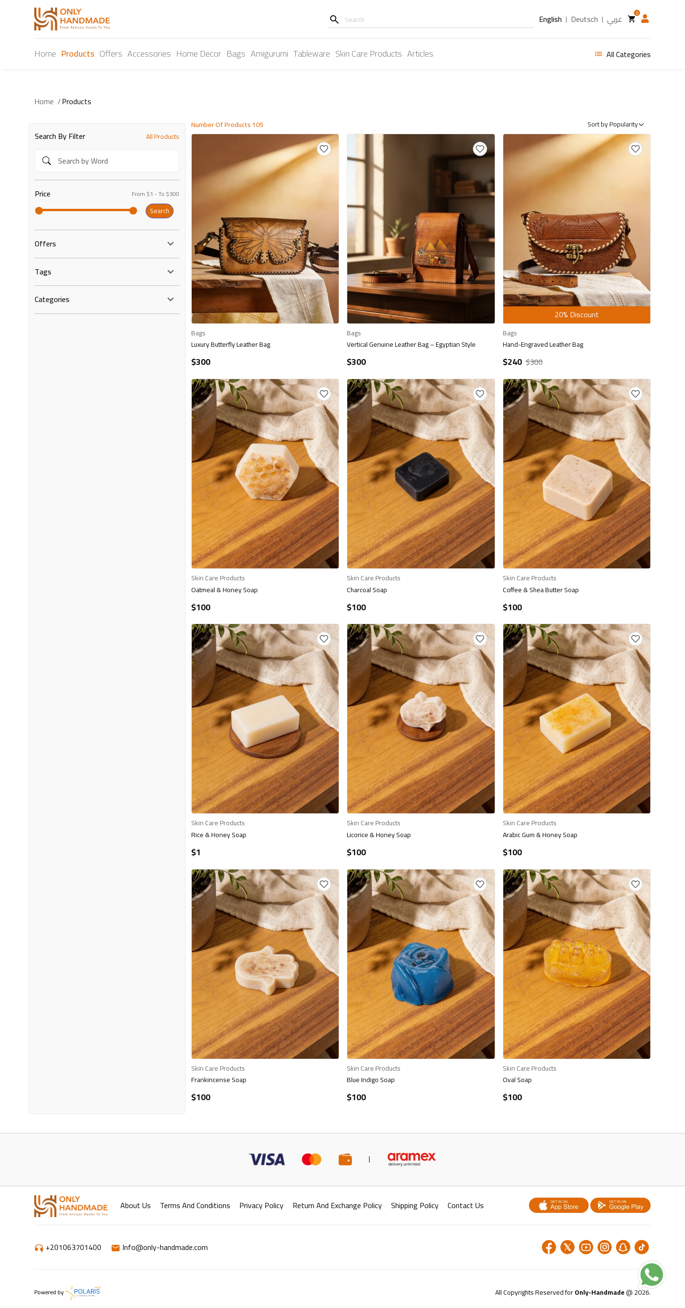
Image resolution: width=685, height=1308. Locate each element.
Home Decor (198, 53)
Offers (110, 54)
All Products (162, 136)
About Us (135, 1205)
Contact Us (466, 1205)
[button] (645, 19)
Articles (420, 53)
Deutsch (584, 19)
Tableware (312, 53)
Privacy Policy (261, 1205)
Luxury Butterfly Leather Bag (230, 344)
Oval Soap (517, 1080)
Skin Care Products (368, 53)
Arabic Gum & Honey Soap (540, 835)
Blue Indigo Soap (371, 1080)
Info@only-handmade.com (159, 1247)
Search (159, 211)
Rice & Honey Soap (218, 835)
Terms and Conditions (195, 1205)
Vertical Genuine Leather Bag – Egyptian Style (411, 344)
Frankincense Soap (218, 1080)
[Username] (431, 19)
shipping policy (415, 1205)
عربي (614, 19)
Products (77, 53)
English (550, 19)
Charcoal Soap (367, 590)
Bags (235, 53)
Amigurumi (269, 53)
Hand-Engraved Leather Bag (543, 344)
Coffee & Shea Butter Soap (541, 590)
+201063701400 (68, 1247)
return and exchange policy (337, 1205)
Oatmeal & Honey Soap (224, 590)
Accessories (149, 53)
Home (45, 53)
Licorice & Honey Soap (379, 835)
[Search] (334, 19)
